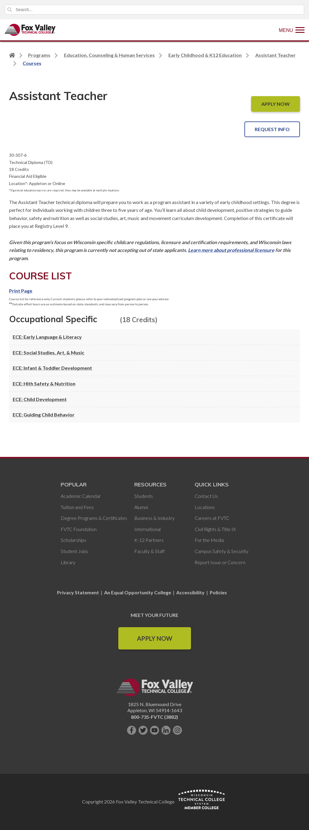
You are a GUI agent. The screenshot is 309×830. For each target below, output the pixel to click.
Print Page (20, 291)
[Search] (154, 9)
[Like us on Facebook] (131, 730)
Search (9, 9)
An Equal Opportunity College (137, 592)
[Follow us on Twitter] (143, 730)
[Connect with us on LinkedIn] (165, 730)
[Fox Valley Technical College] (30, 30)
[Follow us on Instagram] (177, 730)
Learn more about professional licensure (231, 250)
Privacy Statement (78, 592)
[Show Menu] (291, 29)
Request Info (272, 129)
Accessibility (190, 592)
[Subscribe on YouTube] (154, 730)
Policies (218, 592)
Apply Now (154, 638)
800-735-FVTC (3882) (154, 717)
